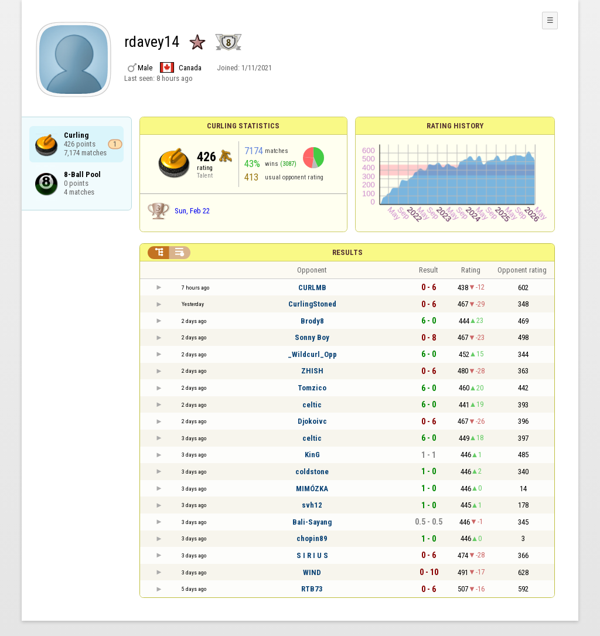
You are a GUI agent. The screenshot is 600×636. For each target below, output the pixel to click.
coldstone (312, 471)
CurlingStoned (312, 304)
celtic (312, 404)
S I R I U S (312, 555)
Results (347, 252)
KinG (312, 454)
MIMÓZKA (312, 488)
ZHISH (312, 370)
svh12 (312, 505)
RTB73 (312, 588)
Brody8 (312, 321)
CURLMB (312, 287)
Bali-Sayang (312, 522)
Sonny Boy (312, 337)
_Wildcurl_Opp (312, 354)
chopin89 (312, 538)
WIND (312, 572)
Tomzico (312, 387)
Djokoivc (312, 421)
